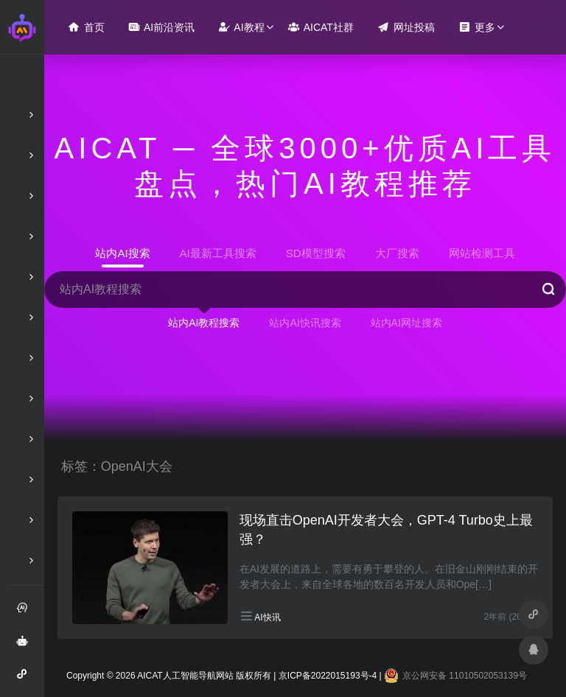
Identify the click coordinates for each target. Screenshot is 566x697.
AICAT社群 (321, 27)
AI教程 (241, 27)
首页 (86, 27)
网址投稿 (406, 27)
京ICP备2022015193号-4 (328, 675)
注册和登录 (26, 613)
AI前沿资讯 (161, 27)
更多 (476, 27)
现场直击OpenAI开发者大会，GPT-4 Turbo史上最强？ (386, 530)
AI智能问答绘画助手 (26, 646)
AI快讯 (267, 617)
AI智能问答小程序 (26, 679)
